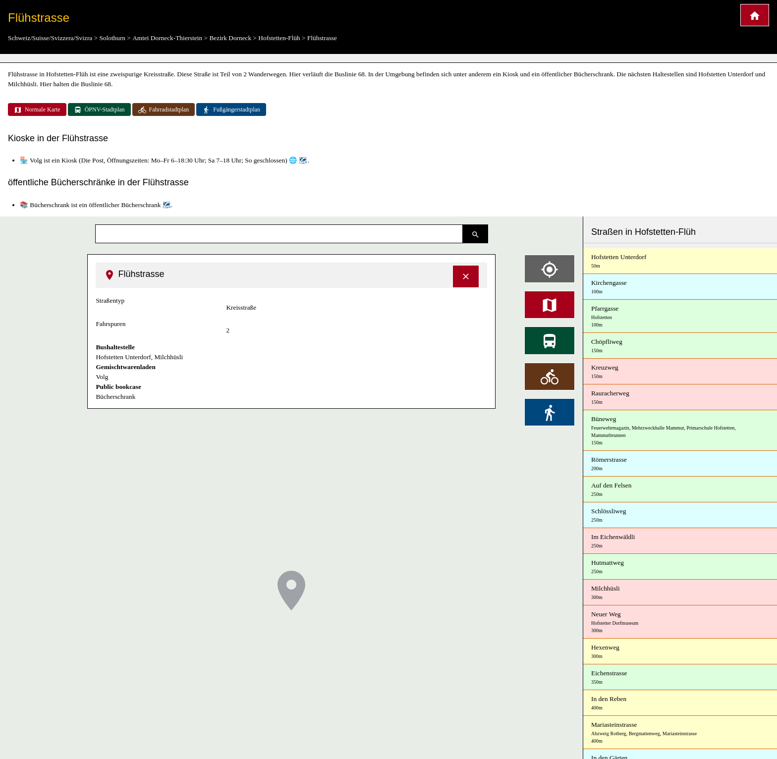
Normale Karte (37, 110)
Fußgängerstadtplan (231, 110)
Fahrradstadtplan (163, 110)
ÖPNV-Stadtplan (99, 110)
